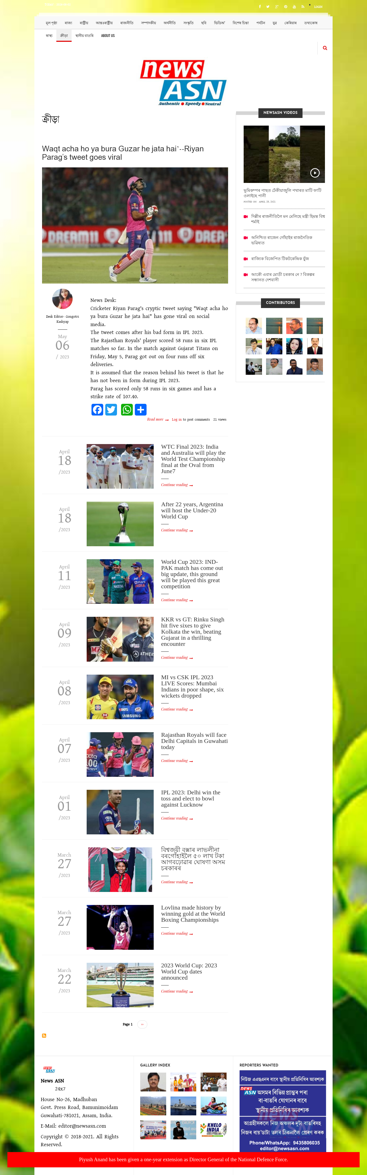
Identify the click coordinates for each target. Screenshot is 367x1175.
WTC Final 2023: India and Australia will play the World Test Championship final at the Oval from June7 (193, 458)
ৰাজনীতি (127, 22)
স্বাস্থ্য (49, 35)
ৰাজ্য (68, 22)
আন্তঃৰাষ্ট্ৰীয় (104, 22)
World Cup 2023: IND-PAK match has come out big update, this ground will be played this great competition (192, 574)
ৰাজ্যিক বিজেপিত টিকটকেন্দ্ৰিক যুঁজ (280, 259)
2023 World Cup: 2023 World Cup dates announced (189, 971)
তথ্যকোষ (311, 22)
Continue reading (174, 484)
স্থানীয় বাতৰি (84, 35)
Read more (157, 419)
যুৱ (275, 22)
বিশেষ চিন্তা (241, 22)
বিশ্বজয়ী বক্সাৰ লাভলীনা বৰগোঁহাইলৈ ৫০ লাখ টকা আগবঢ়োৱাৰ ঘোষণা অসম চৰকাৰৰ (193, 859)
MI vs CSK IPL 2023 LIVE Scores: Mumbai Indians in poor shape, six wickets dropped (192, 686)
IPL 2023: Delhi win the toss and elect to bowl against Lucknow (190, 798)
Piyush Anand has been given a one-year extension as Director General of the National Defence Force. (183, 1159)
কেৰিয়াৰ (290, 22)
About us (108, 35)
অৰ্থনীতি (170, 22)
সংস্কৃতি (189, 22)
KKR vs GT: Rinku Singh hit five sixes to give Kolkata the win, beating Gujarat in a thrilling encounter (192, 631)
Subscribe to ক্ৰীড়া (44, 1036)
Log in (177, 419)
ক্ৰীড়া (64, 35)
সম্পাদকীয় (148, 22)
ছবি (203, 22)
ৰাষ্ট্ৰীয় (84, 22)
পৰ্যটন (260, 22)
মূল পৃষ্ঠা (51, 22)
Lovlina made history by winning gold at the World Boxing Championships (193, 913)
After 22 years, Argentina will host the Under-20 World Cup (192, 510)
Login (318, 7)
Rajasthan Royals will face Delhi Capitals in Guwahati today (194, 740)
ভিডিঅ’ (219, 22)
